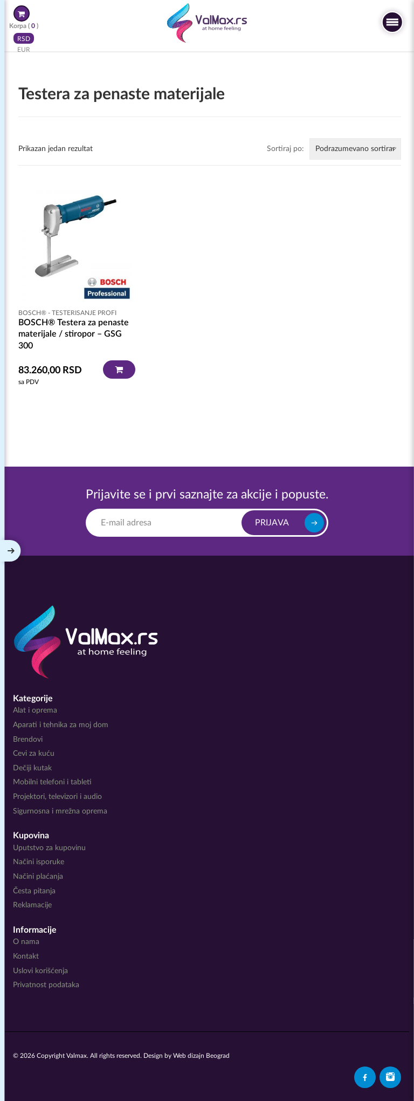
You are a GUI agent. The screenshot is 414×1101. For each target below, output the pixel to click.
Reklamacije (32, 905)
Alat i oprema (35, 710)
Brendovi (28, 739)
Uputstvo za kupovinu (49, 848)
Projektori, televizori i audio (57, 797)
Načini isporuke (38, 862)
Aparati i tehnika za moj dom (60, 725)
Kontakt (26, 956)
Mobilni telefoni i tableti (52, 782)
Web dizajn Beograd (201, 1055)
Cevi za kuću (33, 753)
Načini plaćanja (38, 876)
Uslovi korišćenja (40, 971)
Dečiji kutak (32, 768)
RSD (23, 38)
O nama (26, 942)
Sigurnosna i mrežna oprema (60, 811)
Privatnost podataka (46, 985)
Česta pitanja (34, 891)
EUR (23, 49)
